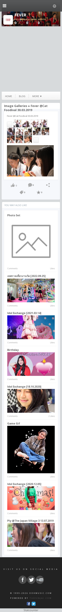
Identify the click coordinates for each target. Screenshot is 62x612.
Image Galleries (15, 106)
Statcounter (31, 610)
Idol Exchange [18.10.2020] (24, 386)
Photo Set (13, 215)
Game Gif (13, 423)
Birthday (13, 350)
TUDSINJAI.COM (41, 598)
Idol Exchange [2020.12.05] (24, 484)
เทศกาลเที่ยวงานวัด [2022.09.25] (26, 276)
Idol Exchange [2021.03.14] (24, 313)
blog (22, 96)
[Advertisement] (31, 59)
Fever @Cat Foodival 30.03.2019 (26, 108)
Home (8, 96)
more (37, 96)
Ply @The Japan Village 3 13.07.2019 (30, 521)
